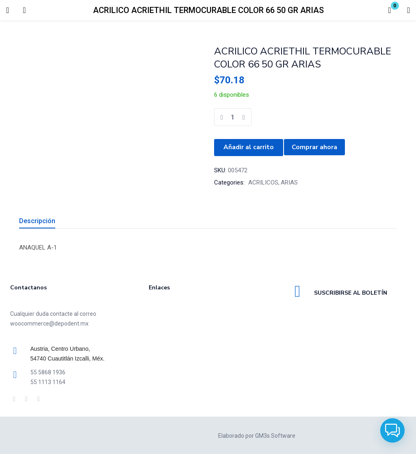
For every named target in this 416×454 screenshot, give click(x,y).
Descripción (37, 220)
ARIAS (289, 181)
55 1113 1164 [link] (47, 381)
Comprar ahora (315, 147)
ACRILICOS (263, 181)
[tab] (47, 221)
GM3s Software (275, 435)
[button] (390, 10)
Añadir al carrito (248, 147)
